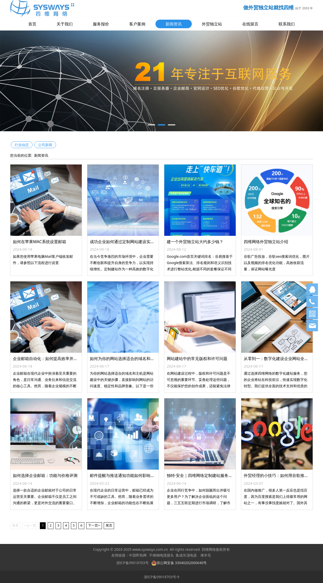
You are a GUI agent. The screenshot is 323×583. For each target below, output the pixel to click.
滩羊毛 (205, 555)
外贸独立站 (212, 24)
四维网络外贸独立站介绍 (266, 241)
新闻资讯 (174, 24)
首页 (32, 24)
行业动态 (22, 144)
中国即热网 (138, 555)
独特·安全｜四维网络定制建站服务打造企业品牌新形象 (216, 475)
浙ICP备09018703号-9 (161, 576)
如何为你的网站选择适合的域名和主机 (124, 358)
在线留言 (250, 24)
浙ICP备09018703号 (132, 562)
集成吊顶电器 (186, 555)
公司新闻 (45, 144)
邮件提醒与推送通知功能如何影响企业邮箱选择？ (134, 475)
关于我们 (65, 24)
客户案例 (137, 24)
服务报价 (101, 24)
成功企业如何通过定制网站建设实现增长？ (128, 241)
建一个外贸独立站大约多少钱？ (195, 241)
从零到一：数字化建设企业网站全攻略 (278, 358)
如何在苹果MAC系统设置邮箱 (39, 241)
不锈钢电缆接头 (161, 555)
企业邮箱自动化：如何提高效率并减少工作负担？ (57, 358)
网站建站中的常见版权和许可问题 (197, 358)
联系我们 (287, 24)
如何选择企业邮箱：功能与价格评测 (45, 475)
